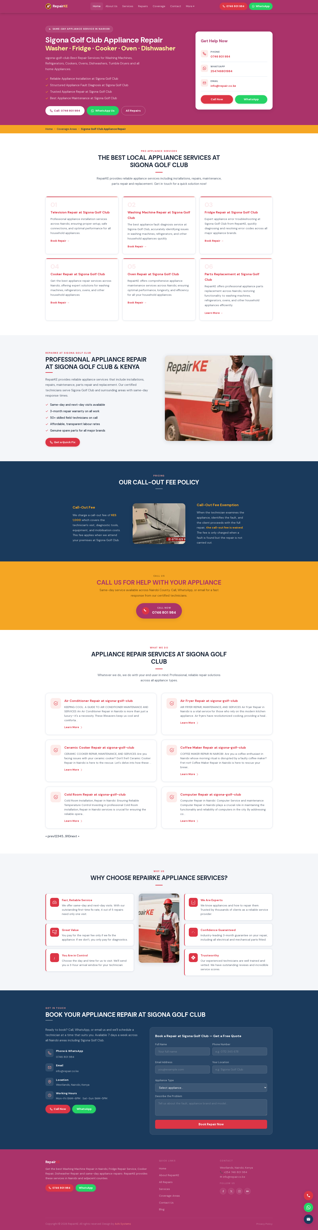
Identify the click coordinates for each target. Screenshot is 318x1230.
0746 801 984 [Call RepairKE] (233, 6)
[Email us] (308, 1219)
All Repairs (133, 110)
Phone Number (221, 1044)
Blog (161, 1209)
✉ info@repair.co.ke (232, 1177)
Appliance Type (164, 1080)
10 (68, 836)
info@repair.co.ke (223, 86)
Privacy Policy (264, 1224)
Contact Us (166, 1202)
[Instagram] (239, 1191)
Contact (175, 6)
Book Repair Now (211, 1124)
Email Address (163, 1062)
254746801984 (221, 71)
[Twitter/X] (231, 1191)
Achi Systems (123, 1224)
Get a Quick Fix (62, 442)
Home (97, 6)
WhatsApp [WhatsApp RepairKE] (261, 6)
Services (127, 6)
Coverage (159, 6)
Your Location (220, 1062)
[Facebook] (223, 1191)
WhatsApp (251, 99)
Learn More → (214, 313)
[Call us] (308, 1195)
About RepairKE (169, 1175)
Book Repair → (60, 241)
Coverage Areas (169, 1195)
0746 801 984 (220, 56)
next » (74, 836)
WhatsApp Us (102, 110)
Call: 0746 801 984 (65, 110)
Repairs (143, 6)
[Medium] (247, 1191)
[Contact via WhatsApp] (308, 1207)
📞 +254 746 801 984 (233, 1172)
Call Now (217, 99)
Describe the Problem (168, 1096)
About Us (111, 6)
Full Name (161, 1044)
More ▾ (190, 6)
